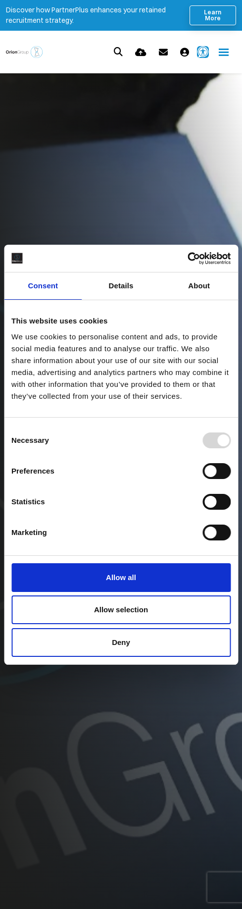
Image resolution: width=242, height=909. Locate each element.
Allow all (121, 577)
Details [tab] (121, 285)
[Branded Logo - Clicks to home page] (24, 52)
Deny (121, 642)
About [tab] (199, 285)
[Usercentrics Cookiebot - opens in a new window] (187, 258)
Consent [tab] (43, 285)
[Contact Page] (163, 52)
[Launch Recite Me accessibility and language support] (203, 52)
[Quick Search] (118, 52)
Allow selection (121, 609)
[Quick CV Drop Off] (140, 52)
